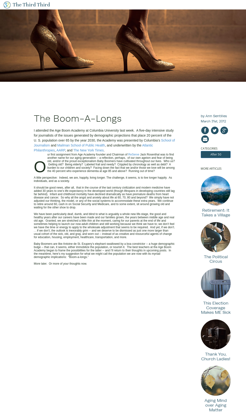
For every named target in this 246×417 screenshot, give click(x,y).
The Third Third (31, 4)
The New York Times (88, 150)
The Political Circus (216, 259)
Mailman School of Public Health (81, 145)
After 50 (215, 154)
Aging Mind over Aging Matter (216, 405)
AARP (61, 150)
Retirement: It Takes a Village (215, 212)
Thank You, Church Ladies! (215, 356)
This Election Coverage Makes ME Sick (216, 307)
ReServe (133, 154)
